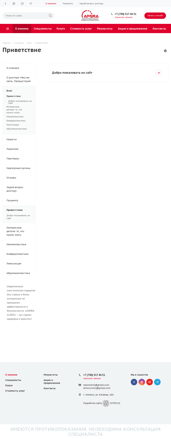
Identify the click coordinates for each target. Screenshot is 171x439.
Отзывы (11, 177)
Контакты (159, 28)
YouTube (22, 3)
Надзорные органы (18, 168)
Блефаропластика (19, 120)
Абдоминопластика (19, 128)
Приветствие (19, 96)
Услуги (60, 28)
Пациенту (68, 3)
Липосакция (19, 124)
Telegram (30, 3)
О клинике (50, 3)
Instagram (14, 3)
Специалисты (43, 28)
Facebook (5, 3)
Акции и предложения (132, 28)
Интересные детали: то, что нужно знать (19, 109)
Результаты (104, 28)
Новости (11, 139)
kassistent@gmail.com (96, 384)
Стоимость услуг (81, 28)
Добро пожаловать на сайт (20, 102)
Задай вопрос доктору (91, 3)
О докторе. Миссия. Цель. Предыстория (18, 79)
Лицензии (12, 148)
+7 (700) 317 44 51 (125, 14)
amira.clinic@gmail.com (96, 388)
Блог (21, 90)
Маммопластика (19, 116)
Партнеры (12, 158)
